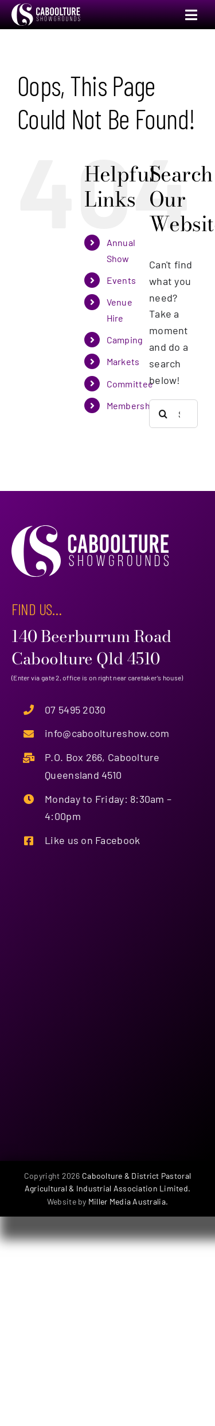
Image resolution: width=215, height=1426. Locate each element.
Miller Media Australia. (128, 1201)
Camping (125, 339)
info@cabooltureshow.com (107, 733)
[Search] (163, 413)
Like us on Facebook (92, 840)
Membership (132, 405)
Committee (130, 383)
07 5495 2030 (75, 709)
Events (121, 280)
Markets (123, 361)
